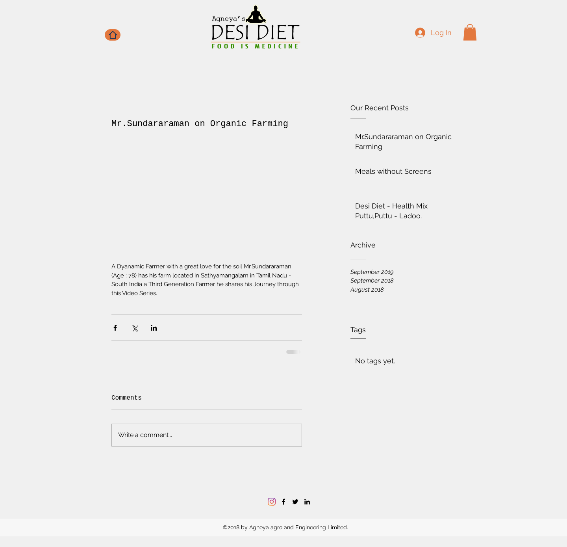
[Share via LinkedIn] (154, 327)
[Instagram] (272, 502)
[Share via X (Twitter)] (134, 327)
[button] (470, 32)
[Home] (112, 35)
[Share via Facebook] (115, 327)
